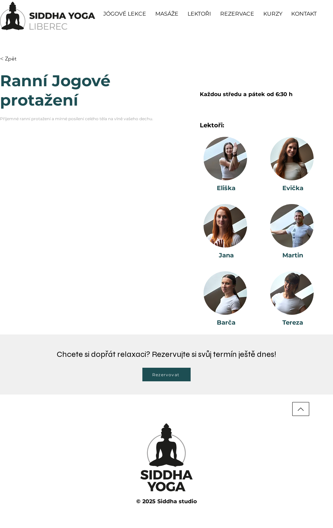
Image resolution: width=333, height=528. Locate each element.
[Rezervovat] (166, 374)
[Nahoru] (300, 409)
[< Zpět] (13, 59)
